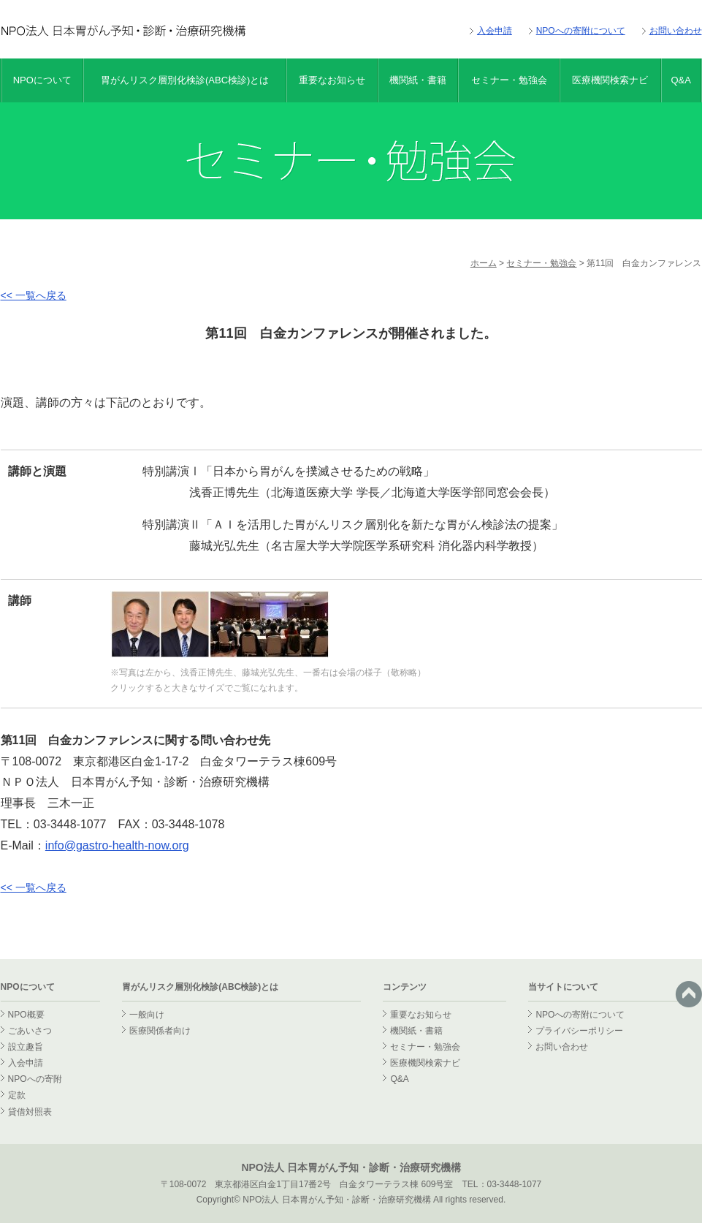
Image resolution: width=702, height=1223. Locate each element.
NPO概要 (26, 1015)
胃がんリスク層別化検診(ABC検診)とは (185, 80)
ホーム (483, 263)
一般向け (146, 1015)
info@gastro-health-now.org (117, 845)
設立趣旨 (25, 1047)
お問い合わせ (675, 31)
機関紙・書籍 (417, 80)
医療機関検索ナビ (610, 80)
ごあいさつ (30, 1031)
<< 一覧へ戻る (33, 295)
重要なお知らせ (332, 80)
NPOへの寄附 (35, 1079)
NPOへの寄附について (580, 31)
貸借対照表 (30, 1112)
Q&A (680, 80)
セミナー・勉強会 (509, 80)
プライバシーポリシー (579, 1031)
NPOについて (42, 80)
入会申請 (494, 31)
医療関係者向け (160, 1031)
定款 (17, 1095)
